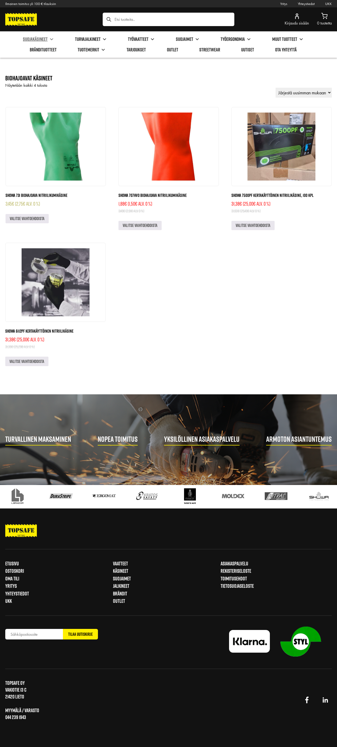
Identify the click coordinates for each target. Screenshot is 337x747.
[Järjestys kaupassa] (304, 93)
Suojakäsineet (38, 39)
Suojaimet (188, 39)
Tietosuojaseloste (237, 586)
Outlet (172, 49)
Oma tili (12, 578)
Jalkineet (121, 586)
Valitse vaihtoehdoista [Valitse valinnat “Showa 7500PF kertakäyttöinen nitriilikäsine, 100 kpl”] (253, 225)
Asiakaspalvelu (234, 563)
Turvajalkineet (91, 39)
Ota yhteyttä (286, 49)
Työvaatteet (141, 39)
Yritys (283, 3)
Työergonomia (236, 39)
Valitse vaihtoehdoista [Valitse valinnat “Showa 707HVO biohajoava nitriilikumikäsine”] (140, 225)
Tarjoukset (136, 49)
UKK (328, 3)
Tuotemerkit (92, 50)
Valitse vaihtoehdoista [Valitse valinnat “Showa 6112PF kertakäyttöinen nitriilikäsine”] (26, 361)
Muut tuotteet (288, 39)
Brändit (120, 593)
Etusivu (12, 563)
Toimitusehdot (234, 578)
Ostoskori (14, 570)
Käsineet (120, 570)
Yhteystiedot (306, 3)
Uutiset (247, 49)
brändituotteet (43, 49)
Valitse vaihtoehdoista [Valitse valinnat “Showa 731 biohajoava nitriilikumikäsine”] (27, 218)
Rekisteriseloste (236, 570)
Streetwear (209, 49)
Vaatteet (120, 563)
